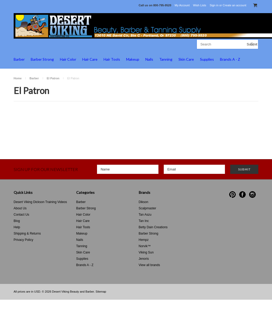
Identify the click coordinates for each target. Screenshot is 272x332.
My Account (182, 5)
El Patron (53, 78)
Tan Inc (144, 221)
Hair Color (68, 59)
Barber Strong (42, 59)
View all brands (149, 265)
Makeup (132, 59)
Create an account (234, 5)
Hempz (144, 240)
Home (18, 78)
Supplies (207, 59)
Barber (19, 59)
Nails (149, 59)
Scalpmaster (147, 208)
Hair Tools (112, 59)
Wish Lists (199, 5)
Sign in (214, 5)
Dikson (143, 202)
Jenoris (144, 259)
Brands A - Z (230, 59)
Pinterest (232, 194)
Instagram (252, 194)
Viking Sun (146, 252)
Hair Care (89, 59)
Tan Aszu (145, 214)
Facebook (242, 194)
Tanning (165, 59)
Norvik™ (145, 246)
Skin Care (186, 59)
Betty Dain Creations (153, 227)
